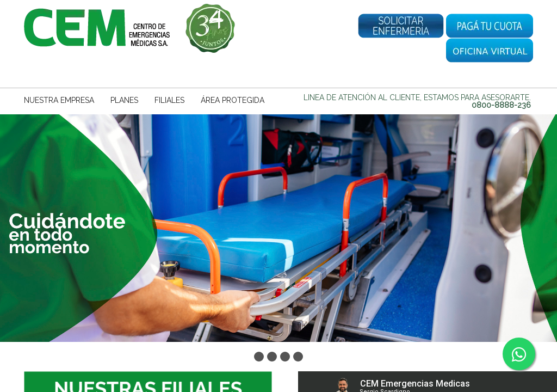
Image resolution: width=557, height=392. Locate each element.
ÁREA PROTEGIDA (232, 100)
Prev (11, 225)
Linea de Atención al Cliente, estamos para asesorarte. (417, 101)
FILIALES (169, 100)
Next (545, 225)
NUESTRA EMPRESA (59, 100)
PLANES (124, 100)
